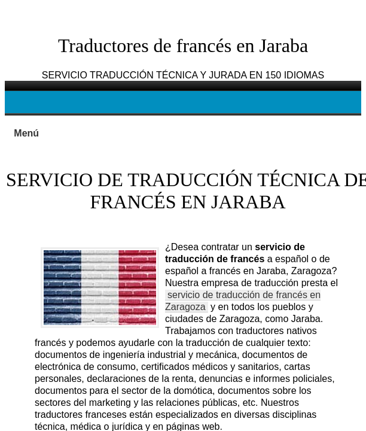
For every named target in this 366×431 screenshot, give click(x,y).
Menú (26, 133)
